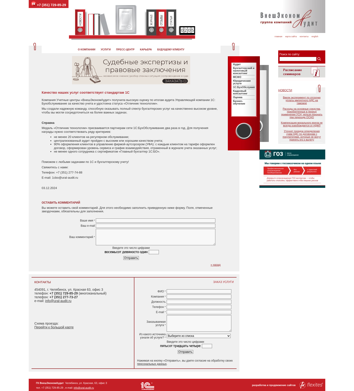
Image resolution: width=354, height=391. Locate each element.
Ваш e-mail (88, 225)
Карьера (146, 49)
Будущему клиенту (170, 49)
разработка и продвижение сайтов (287, 385)
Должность (158, 301)
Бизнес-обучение (239, 102)
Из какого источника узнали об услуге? (152, 336)
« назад (216, 264)
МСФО (237, 77)
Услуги (106, 49)
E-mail (160, 312)
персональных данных (152, 364)
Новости (285, 90)
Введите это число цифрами (131, 248)
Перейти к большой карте (54, 327)
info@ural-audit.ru (58, 301)
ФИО (161, 291)
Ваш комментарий (82, 237)
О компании (86, 49)
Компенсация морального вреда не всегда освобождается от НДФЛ (302, 124)
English (314, 36)
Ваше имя (87, 220)
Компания (158, 296)
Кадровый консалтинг (240, 92)
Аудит (237, 64)
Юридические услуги (242, 82)
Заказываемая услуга (156, 323)
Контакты (304, 36)
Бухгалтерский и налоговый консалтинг (243, 71)
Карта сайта (291, 36)
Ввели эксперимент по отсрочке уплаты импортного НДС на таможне (302, 100)
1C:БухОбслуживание (247, 87)
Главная (278, 36)
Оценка (237, 97)
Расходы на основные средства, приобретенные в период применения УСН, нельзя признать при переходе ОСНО (301, 113)
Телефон (159, 307)
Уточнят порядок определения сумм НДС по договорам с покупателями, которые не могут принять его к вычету (302, 135)
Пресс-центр (125, 49)
